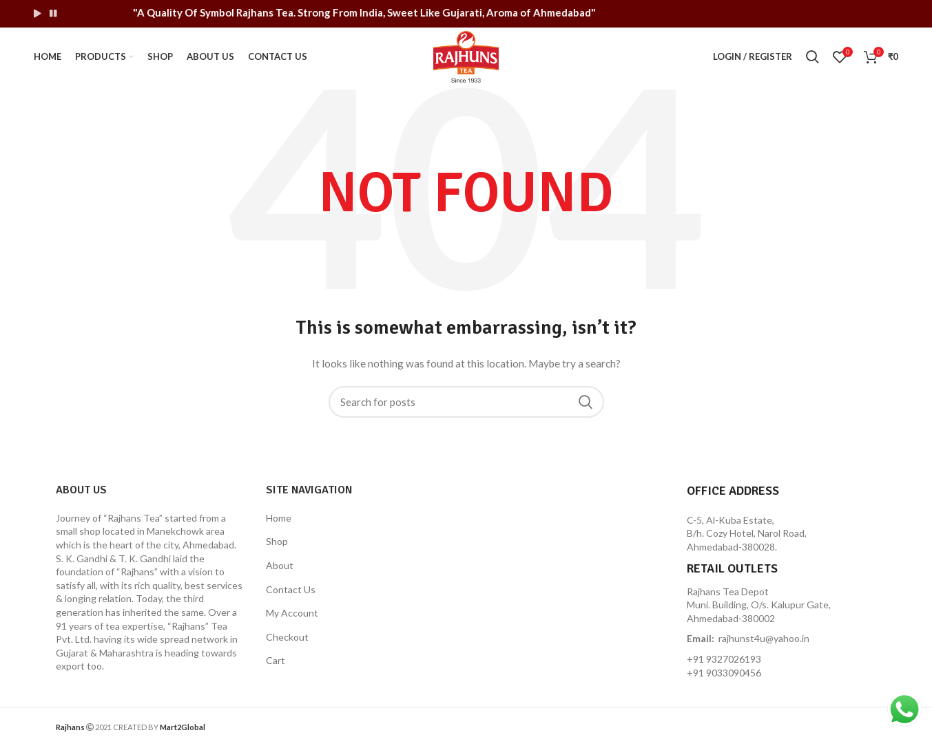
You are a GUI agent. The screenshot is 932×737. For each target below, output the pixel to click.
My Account (292, 613)
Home (278, 518)
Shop (277, 541)
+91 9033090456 (724, 673)
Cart (275, 660)
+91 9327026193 (724, 659)
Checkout (287, 637)
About (279, 565)
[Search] (466, 402)
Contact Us (290, 589)
